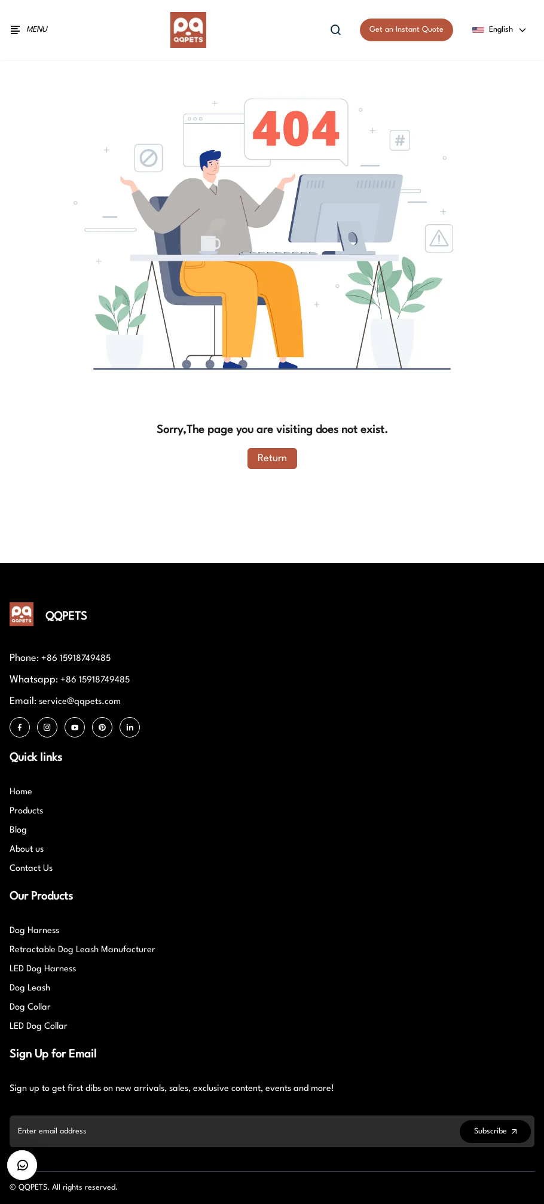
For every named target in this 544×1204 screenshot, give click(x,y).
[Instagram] (47, 727)
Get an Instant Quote (406, 29)
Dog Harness (34, 930)
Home (21, 792)
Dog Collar (30, 1007)
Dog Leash (30, 988)
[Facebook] (20, 727)
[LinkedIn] (130, 727)
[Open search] (336, 30)
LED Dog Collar (39, 1026)
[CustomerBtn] (22, 1165)
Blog (18, 830)
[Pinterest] (102, 727)
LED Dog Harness (43, 969)
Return (272, 458)
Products (26, 811)
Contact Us (31, 868)
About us (27, 849)
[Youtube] (75, 727)
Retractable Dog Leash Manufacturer (82, 950)
